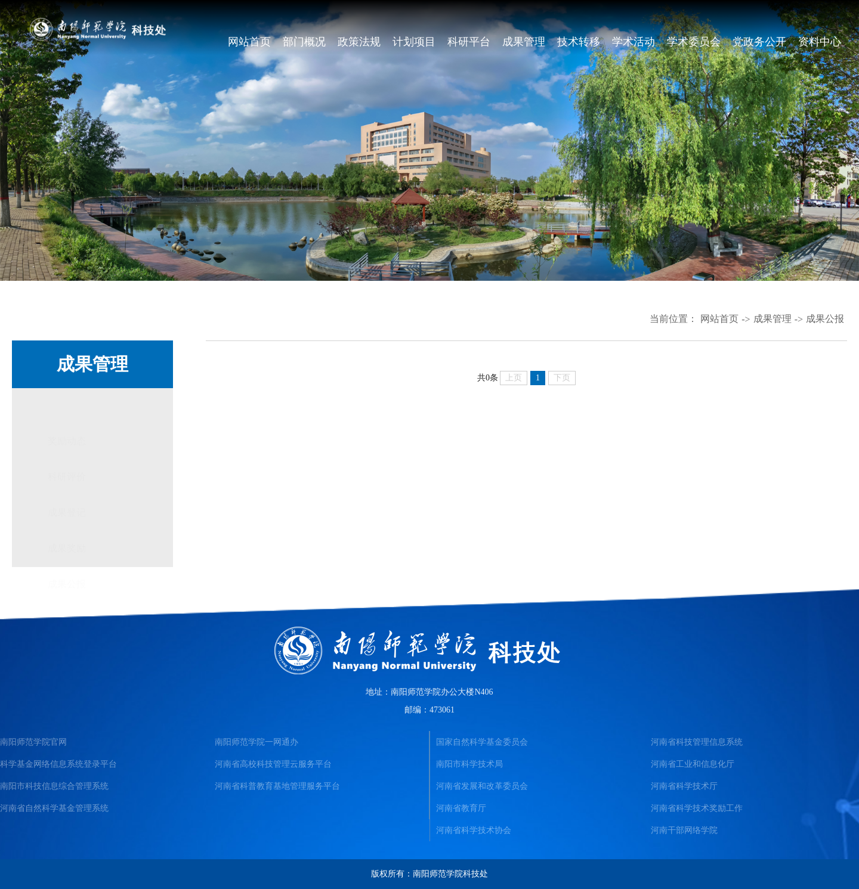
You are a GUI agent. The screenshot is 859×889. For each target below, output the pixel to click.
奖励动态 (67, 406)
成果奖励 (67, 513)
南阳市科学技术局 (469, 764)
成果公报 (825, 319)
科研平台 (468, 42)
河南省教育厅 (461, 808)
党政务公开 (759, 42)
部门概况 (304, 42)
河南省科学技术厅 (684, 786)
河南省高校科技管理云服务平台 (273, 764)
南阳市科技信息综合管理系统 (54, 786)
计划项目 (414, 42)
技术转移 (578, 42)
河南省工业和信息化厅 (692, 764)
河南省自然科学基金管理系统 (54, 808)
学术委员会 (694, 42)
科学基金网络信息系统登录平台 (58, 764)
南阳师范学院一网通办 (256, 742)
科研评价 (67, 441)
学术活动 (633, 42)
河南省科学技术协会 (473, 830)
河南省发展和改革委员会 (482, 786)
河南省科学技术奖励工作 (697, 808)
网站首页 (249, 42)
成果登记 (67, 477)
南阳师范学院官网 (33, 742)
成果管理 (523, 42)
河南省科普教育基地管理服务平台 (277, 786)
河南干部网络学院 (684, 830)
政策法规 (359, 42)
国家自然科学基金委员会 (482, 742)
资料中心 (819, 42)
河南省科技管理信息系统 (697, 742)
